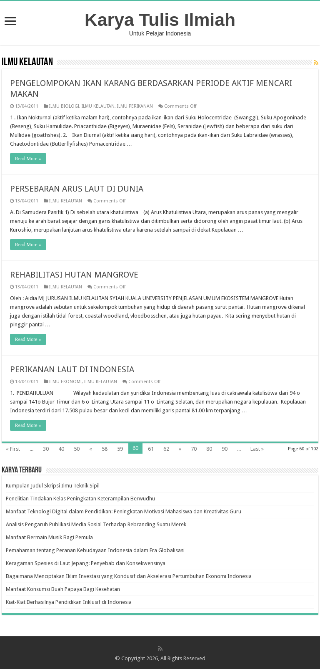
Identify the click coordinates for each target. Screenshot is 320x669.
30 (46, 449)
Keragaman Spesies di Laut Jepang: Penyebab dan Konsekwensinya (85, 563)
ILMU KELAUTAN (98, 106)
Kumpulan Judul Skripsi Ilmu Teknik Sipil (53, 485)
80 (209, 449)
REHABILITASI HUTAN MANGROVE (74, 275)
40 (61, 449)
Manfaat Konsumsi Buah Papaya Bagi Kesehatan (63, 589)
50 (77, 449)
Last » (257, 449)
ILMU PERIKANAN (135, 106)
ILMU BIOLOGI (64, 106)
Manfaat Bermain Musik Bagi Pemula (49, 537)
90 (225, 449)
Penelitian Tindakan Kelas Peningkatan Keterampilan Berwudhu (80, 498)
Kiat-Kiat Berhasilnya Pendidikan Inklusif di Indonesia (69, 602)
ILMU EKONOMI (65, 381)
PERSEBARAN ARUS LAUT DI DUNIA (76, 189)
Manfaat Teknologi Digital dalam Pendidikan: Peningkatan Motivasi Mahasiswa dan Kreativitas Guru (123, 511)
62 (166, 449)
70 (194, 449)
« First (13, 449)
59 (120, 449)
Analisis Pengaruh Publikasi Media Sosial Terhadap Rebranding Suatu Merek (96, 524)
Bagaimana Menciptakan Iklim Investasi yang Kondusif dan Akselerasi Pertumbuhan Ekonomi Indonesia (129, 576)
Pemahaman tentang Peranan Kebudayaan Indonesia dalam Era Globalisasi (95, 550)
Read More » (28, 159)
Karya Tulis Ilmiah (160, 20)
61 (151, 449)
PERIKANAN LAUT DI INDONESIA (72, 369)
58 (105, 449)
